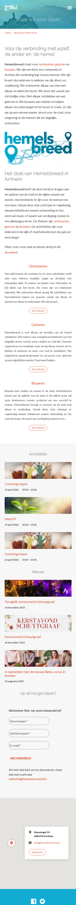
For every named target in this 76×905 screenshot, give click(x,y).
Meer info (37, 852)
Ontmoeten (38, 266)
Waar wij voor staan (25, 33)
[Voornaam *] (29, 721)
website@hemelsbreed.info (28, 779)
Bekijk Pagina (38, 311)
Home (8, 33)
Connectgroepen (16, 484)
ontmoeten (46, 64)
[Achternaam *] (29, 733)
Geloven (38, 324)
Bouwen (38, 383)
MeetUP (10, 519)
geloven (60, 64)
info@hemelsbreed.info (47, 842)
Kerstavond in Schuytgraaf (23, 637)
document (11, 252)
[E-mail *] (29, 745)
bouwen (10, 69)
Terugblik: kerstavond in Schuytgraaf (30, 602)
